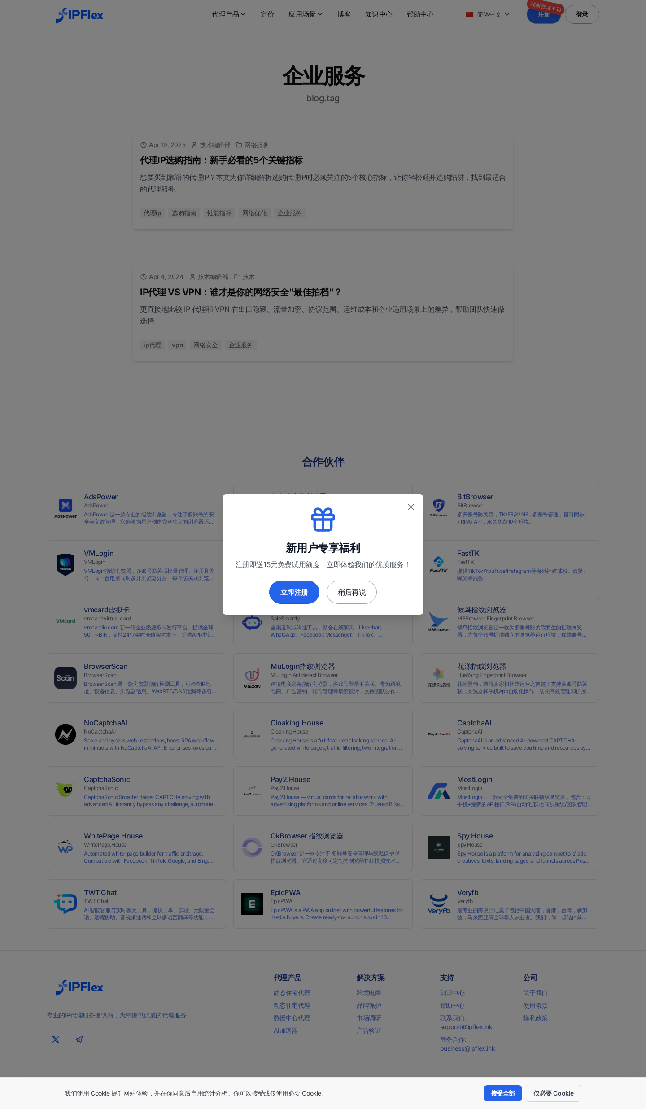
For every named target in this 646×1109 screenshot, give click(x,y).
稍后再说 (352, 592)
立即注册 (294, 592)
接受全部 (503, 1093)
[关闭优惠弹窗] (411, 507)
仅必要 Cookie (553, 1093)
